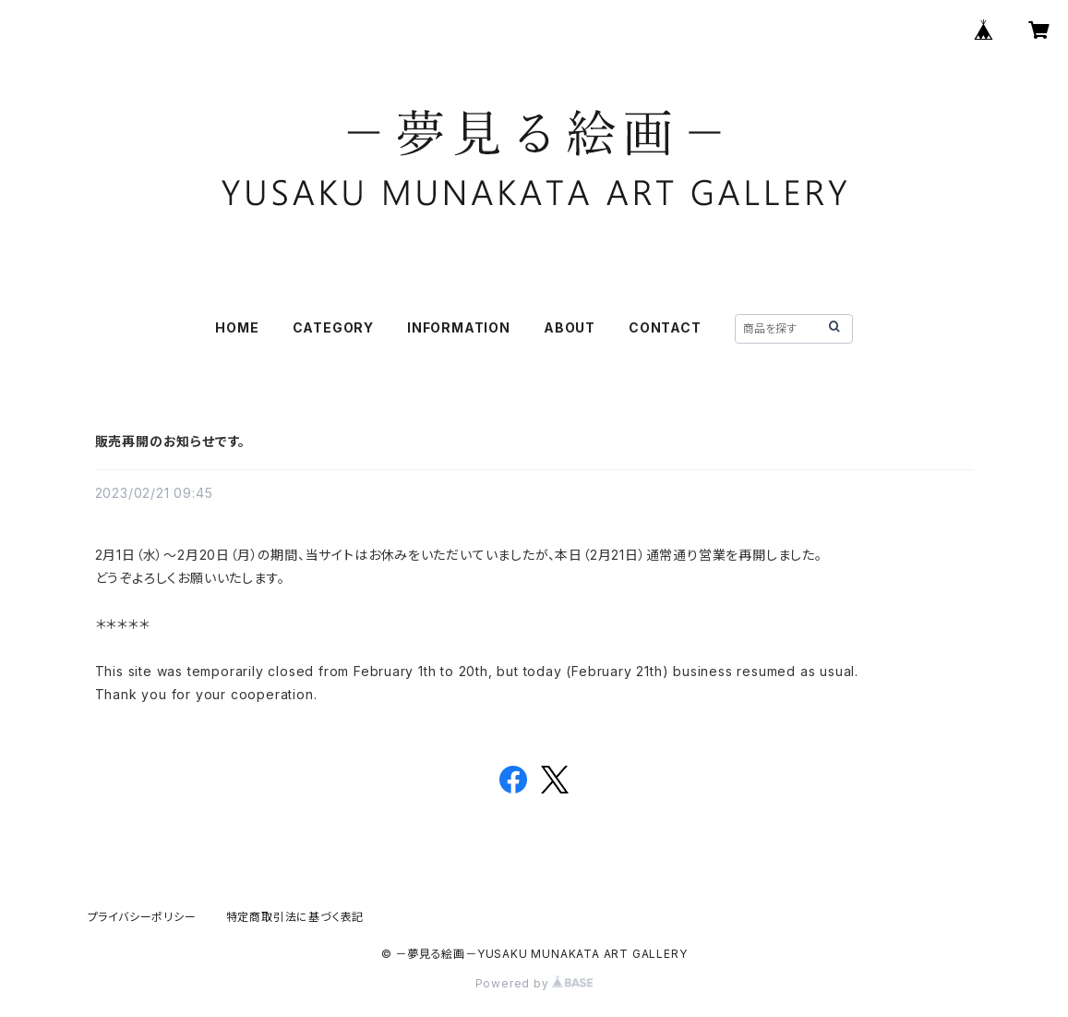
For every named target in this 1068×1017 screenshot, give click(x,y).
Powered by (534, 983)
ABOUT (569, 327)
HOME (236, 327)
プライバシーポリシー (142, 917)
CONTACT (665, 327)
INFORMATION (458, 327)
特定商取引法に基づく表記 (295, 917)
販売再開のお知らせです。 (170, 441)
